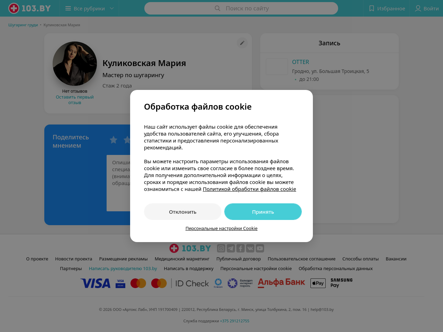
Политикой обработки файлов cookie (249, 188)
